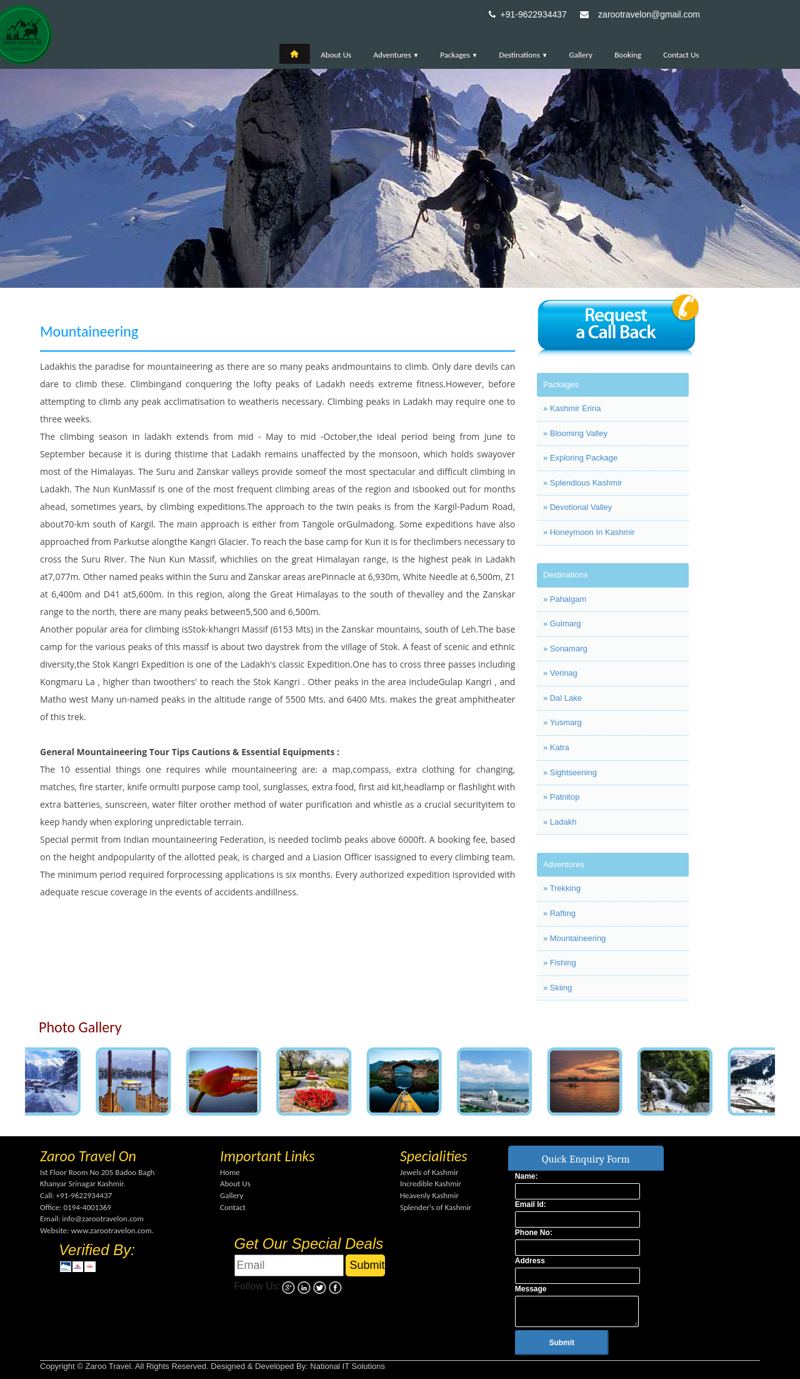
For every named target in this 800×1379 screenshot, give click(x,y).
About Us (336, 54)
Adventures (396, 54)
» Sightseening (570, 772)
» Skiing (557, 987)
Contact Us (681, 54)
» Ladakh (560, 822)
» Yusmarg (562, 722)
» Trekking (562, 888)
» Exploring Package (580, 457)
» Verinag (560, 673)
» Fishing (559, 962)
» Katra (556, 747)
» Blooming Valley (575, 433)
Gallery (580, 54)
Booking (627, 54)
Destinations (523, 54)
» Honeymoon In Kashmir (589, 532)
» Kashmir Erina (572, 408)
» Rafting (559, 913)
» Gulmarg (562, 623)
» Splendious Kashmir (582, 482)
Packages (458, 54)
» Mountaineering (574, 938)
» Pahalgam (564, 599)
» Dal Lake (562, 698)
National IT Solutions (347, 1366)
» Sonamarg (565, 648)
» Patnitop (561, 796)
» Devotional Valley (577, 507)
